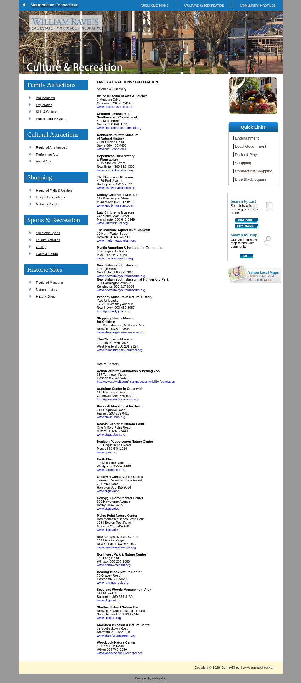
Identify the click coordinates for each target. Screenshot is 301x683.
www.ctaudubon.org (111, 417)
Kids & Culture (46, 111)
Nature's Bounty (47, 204)
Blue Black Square (251, 179)
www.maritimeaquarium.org (116, 240)
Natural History (47, 289)
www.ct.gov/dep (108, 491)
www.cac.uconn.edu (111, 149)
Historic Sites (45, 296)
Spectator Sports (48, 233)
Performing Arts (47, 154)
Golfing (41, 247)
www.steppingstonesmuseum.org (120, 332)
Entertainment (247, 138)
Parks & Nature (47, 254)
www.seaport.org (109, 618)
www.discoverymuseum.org (116, 187)
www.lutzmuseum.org (112, 223)
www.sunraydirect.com (259, 667)
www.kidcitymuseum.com (115, 205)
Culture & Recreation (204, 5)
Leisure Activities (48, 240)
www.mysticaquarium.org (115, 258)
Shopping (243, 163)
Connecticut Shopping (253, 171)
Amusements (45, 98)
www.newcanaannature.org (116, 547)
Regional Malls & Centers (54, 190)
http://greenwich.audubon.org (118, 399)
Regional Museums (50, 282)
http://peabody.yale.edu (114, 311)
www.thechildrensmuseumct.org (120, 350)
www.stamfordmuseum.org (116, 635)
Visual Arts (43, 161)
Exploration (44, 105)
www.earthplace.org (111, 469)
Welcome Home (155, 5)
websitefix (158, 678)
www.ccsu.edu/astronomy (115, 170)
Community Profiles (257, 5)
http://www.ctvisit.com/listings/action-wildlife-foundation (136, 381)
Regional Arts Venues (51, 147)
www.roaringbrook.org (112, 582)
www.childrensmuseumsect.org (119, 128)
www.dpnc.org (107, 452)
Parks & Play (246, 154)
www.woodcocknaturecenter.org (120, 653)
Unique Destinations (50, 197)
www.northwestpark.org (114, 565)
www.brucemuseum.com (114, 106)
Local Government (250, 146)
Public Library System (51, 118)
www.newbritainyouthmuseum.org (121, 276)
